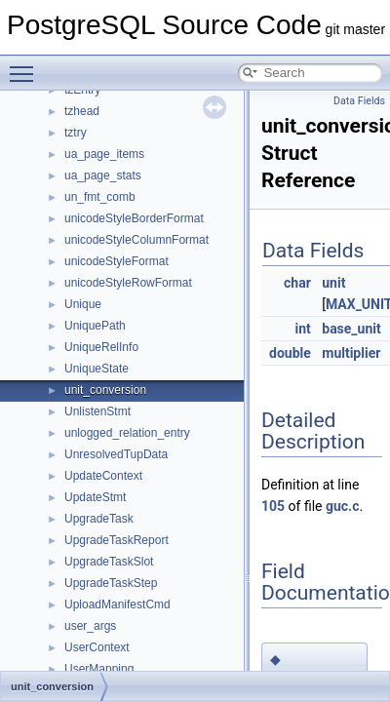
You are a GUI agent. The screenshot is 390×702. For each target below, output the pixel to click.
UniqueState (96, 368)
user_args (90, 626)
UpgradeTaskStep (110, 583)
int (302, 328)
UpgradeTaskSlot (108, 561)
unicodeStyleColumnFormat (136, 240)
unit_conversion (105, 390)
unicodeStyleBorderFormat (134, 218)
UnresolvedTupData (116, 454)
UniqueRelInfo (101, 347)
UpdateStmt (95, 497)
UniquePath (95, 325)
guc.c (343, 506)
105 (273, 506)
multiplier (351, 353)
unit (333, 283)
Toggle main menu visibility (26, 65)
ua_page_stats (102, 175)
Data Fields (359, 101)
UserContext (97, 647)
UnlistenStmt (97, 411)
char (297, 283)
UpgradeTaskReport (116, 540)
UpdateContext (103, 476)
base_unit (351, 328)
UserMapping (99, 669)
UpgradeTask (99, 519)
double (290, 353)
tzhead (81, 111)
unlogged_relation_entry (127, 433)
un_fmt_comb (100, 197)
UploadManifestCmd (117, 604)
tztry (75, 132)
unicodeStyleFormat (116, 261)
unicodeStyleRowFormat (128, 283)
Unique (82, 304)
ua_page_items (104, 154)
